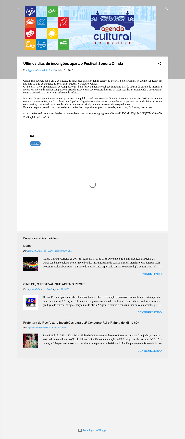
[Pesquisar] (166, 9)
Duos (27, 246)
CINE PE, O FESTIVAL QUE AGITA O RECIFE (54, 284)
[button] (160, 64)
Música (35, 143)
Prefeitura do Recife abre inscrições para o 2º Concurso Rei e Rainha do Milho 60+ (81, 322)
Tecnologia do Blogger (92, 430)
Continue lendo (149, 274)
